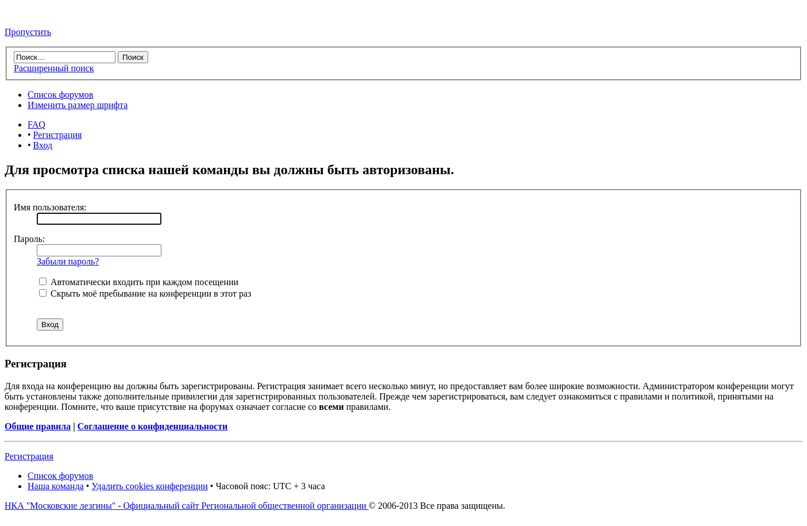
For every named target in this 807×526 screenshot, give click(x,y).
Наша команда (56, 486)
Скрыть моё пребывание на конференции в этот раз (145, 293)
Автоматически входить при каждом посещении (138, 282)
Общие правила (38, 426)
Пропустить (28, 32)
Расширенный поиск (54, 68)
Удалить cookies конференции (149, 486)
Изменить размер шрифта (78, 105)
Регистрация (57, 135)
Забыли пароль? (68, 261)
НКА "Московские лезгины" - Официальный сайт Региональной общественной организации (187, 505)
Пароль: (29, 239)
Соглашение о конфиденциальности (152, 426)
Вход (43, 145)
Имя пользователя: (50, 207)
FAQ (36, 124)
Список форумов (60, 94)
